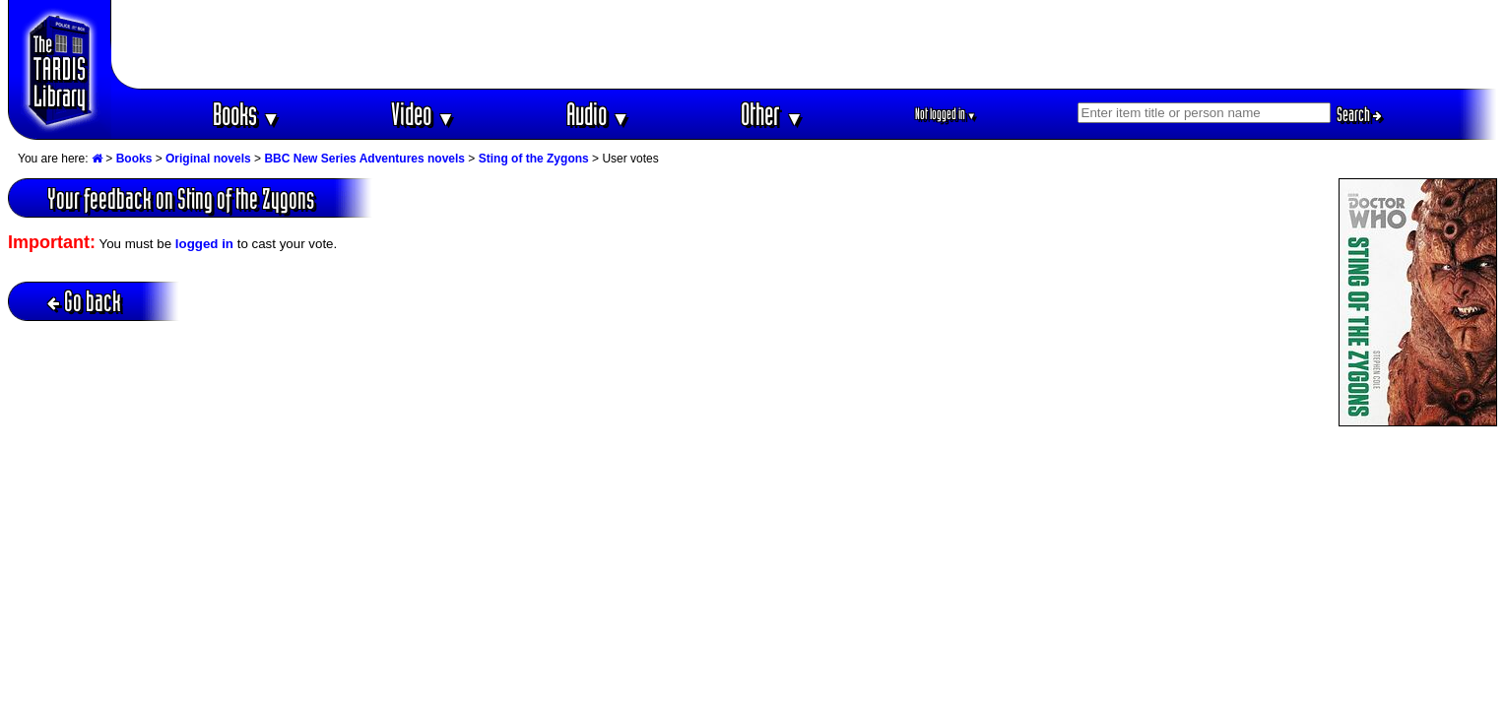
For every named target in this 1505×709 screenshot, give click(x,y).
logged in (204, 243)
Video (423, 114)
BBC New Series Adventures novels (364, 158)
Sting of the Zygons (534, 158)
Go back (84, 301)
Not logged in (946, 113)
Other (772, 114)
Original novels (208, 158)
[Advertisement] (804, 44)
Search (1359, 114)
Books (247, 114)
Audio (598, 114)
